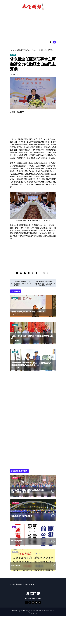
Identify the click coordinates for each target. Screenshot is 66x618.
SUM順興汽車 (16, 542)
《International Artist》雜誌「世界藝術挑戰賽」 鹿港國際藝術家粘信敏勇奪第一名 (32, 365)
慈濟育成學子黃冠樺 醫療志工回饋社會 (27, 313)
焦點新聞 (13, 54)
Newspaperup (48, 612)
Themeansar (33, 615)
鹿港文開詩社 (16, 567)
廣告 (14, 529)
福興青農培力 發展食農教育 (21, 518)
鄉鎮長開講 (16, 504)
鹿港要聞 (15, 479)
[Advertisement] (33, 127)
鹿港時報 (33, 595)
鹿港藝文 (15, 553)
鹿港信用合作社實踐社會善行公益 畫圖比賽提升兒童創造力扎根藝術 (27, 493)
